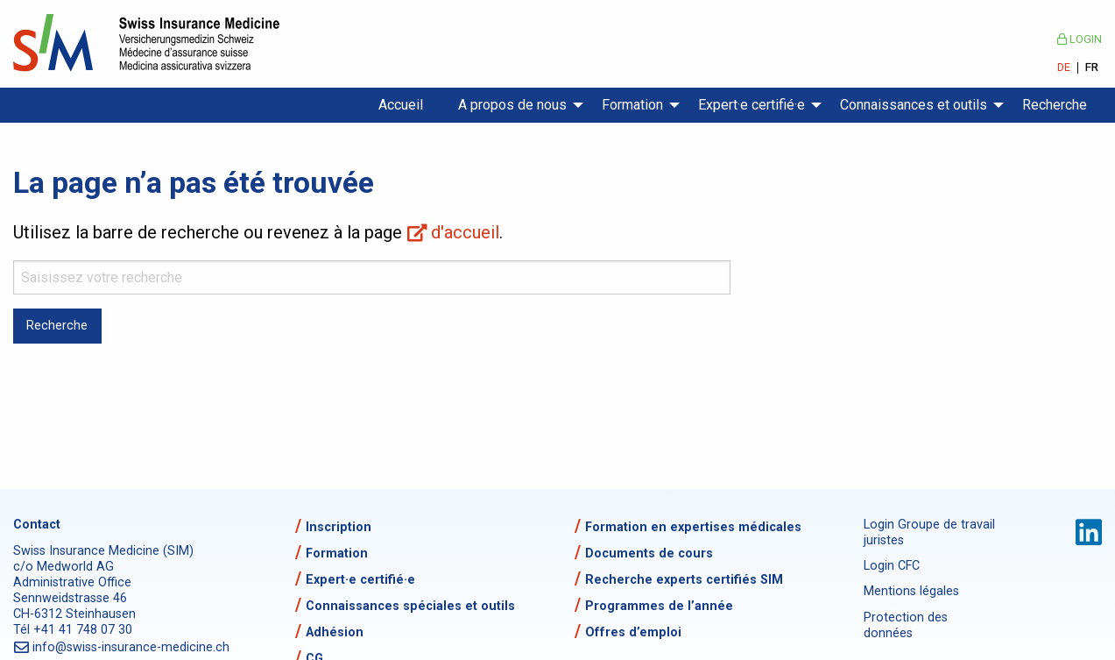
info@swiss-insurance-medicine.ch (131, 647)
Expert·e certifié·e (751, 104)
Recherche (1054, 104)
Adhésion (334, 632)
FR (1091, 68)
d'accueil (465, 232)
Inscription (338, 527)
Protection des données (906, 625)
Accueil (400, 104)
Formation (632, 104)
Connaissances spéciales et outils (410, 606)
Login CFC (892, 565)
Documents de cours (649, 553)
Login (1079, 39)
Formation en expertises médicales (693, 527)
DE (1063, 68)
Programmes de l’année (659, 606)
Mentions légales (911, 591)
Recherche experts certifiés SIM (684, 579)
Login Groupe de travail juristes (929, 532)
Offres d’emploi (633, 632)
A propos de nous (512, 104)
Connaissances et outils (913, 104)
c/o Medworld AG (63, 566)
